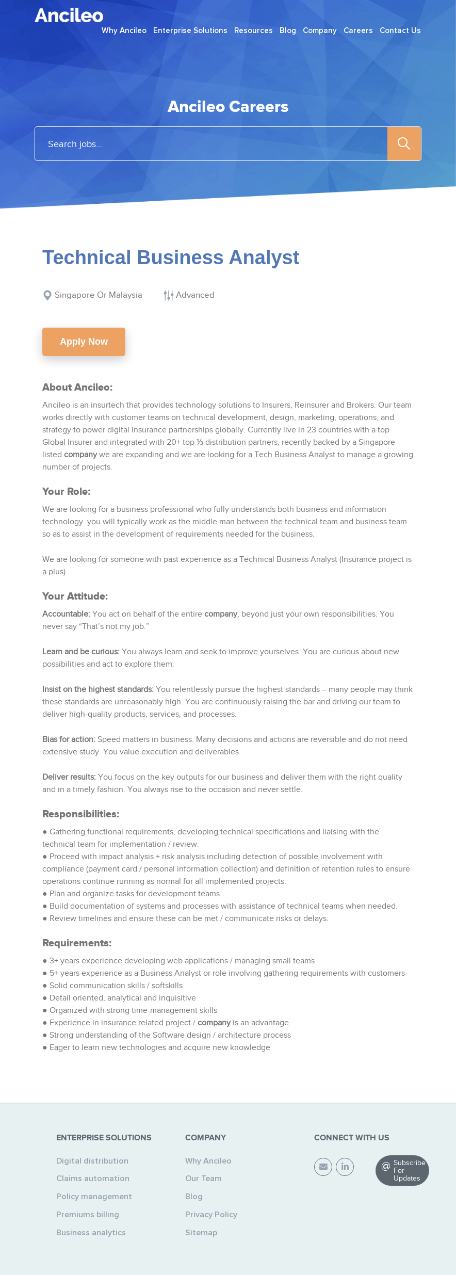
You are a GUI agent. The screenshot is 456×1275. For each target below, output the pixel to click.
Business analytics (91, 1233)
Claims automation (92, 1178)
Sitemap (201, 1233)
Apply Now (84, 341)
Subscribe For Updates (410, 1170)
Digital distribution (92, 1161)
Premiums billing (87, 1215)
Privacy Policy (211, 1215)
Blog (194, 1196)
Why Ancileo (208, 1161)
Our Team (203, 1178)
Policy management (94, 1196)
